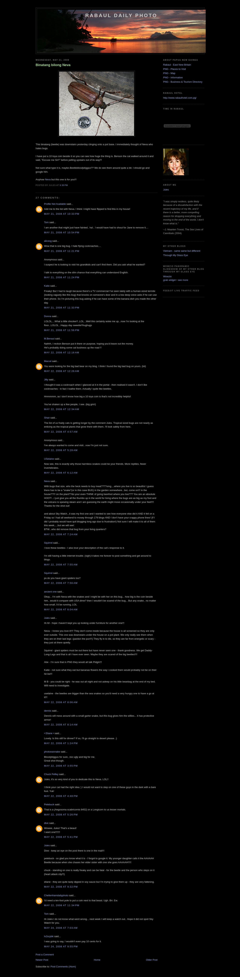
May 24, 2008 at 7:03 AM (61, 927)
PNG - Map (169, 73)
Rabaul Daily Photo (121, 15)
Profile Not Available (55, 204)
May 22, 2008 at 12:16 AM (61, 352)
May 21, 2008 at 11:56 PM (61, 330)
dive (46, 823)
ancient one (50, 591)
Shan (47, 417)
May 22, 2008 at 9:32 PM (61, 886)
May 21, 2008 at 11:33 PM (61, 307)
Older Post (152, 959)
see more (183, 280)
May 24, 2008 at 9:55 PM (61, 946)
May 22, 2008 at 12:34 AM (61, 409)
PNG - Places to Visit (174, 69)
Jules (47, 618)
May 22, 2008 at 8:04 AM (61, 609)
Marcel (47, 361)
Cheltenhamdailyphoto (56, 895)
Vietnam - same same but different (181, 250)
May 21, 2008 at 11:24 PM (61, 277)
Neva (48, 179)
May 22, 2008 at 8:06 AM (61, 702)
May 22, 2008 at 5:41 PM (61, 837)
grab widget (169, 280)
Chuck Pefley (51, 774)
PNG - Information (173, 77)
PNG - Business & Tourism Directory (182, 81)
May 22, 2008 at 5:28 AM (61, 450)
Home (97, 959)
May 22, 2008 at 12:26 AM (61, 371)
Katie (47, 285)
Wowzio (167, 276)
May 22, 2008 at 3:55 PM (61, 765)
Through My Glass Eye (175, 255)
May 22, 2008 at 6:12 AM (61, 472)
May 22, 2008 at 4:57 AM (61, 431)
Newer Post (42, 959)
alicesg (48, 241)
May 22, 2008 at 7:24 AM (61, 534)
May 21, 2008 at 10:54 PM (61, 232)
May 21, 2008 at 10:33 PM (61, 213)
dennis (47, 710)
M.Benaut (49, 338)
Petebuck (49, 804)
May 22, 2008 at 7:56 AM (61, 583)
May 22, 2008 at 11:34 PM (61, 905)
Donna (47, 316)
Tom (46, 222)
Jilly (46, 379)
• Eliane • (49, 733)
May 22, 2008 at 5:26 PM (61, 814)
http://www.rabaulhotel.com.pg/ (179, 97)
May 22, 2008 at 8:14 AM (61, 724)
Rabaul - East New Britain (177, 64)
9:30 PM (64, 185)
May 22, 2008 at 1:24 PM (61, 743)
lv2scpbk (49, 936)
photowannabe (52, 751)
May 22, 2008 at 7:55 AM (61, 564)
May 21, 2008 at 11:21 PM (61, 251)
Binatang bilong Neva (53, 65)
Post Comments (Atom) (63, 966)
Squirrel (48, 542)
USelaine (49, 458)
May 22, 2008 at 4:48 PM (61, 796)
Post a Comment (45, 954)
